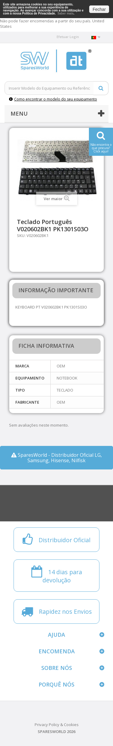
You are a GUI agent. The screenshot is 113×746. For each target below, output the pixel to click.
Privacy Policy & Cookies (57, 724)
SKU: (21, 235)
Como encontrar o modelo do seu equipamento (53, 99)
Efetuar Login (68, 36)
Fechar (99, 9)
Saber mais (66, 13)
